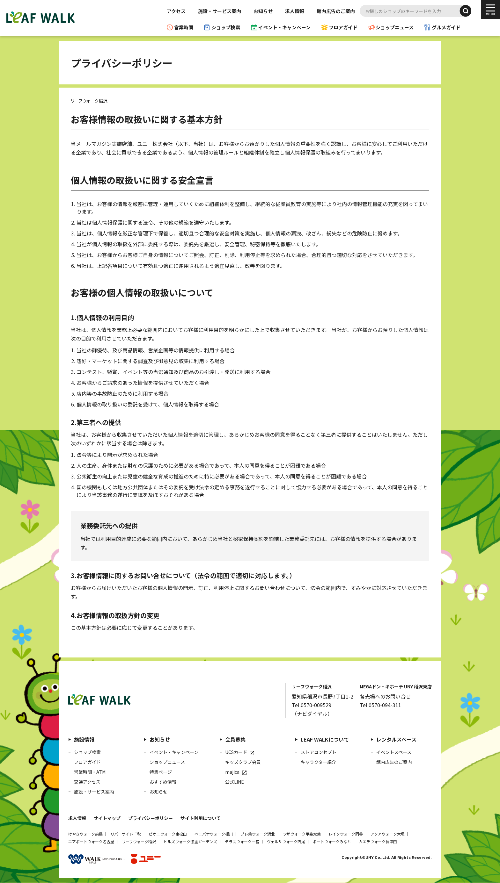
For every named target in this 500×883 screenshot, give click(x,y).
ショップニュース (395, 27)
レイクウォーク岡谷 (345, 833)
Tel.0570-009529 (311, 705)
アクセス (176, 11)
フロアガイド (343, 27)
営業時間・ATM (90, 772)
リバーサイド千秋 (125, 833)
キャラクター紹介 (318, 762)
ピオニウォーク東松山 (168, 833)
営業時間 (183, 27)
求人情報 (294, 11)
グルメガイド (446, 27)
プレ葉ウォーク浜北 (257, 833)
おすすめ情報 (163, 782)
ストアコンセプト (318, 752)
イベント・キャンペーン (284, 27)
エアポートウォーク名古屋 (91, 841)
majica (232, 772)
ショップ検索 (225, 27)
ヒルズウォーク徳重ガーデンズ (190, 841)
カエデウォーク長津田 (378, 841)
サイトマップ (107, 818)
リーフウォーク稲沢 (139, 841)
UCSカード (236, 752)
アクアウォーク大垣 (388, 833)
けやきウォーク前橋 (85, 833)
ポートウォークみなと (332, 841)
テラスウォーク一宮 (242, 841)
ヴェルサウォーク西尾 (286, 841)
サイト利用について (200, 818)
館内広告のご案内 (336, 11)
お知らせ (263, 11)
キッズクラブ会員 (243, 762)
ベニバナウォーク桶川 (214, 833)
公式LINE (234, 782)
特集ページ (161, 772)
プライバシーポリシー (150, 818)
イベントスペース (393, 752)
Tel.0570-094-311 (380, 705)
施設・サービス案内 (219, 11)
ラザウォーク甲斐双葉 (302, 833)
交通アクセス (87, 782)
